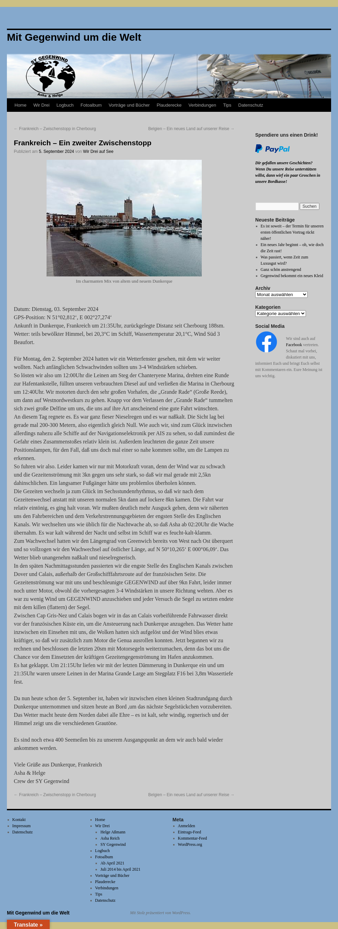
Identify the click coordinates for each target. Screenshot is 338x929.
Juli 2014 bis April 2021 (120, 869)
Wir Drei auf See (98, 151)
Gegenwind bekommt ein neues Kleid (292, 275)
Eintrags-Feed (189, 832)
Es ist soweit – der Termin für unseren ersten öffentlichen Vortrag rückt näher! (292, 232)
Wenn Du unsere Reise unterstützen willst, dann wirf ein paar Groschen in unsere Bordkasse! (287, 175)
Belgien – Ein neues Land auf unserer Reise (191, 128)
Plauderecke (169, 105)
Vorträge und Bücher (129, 105)
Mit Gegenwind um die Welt (38, 913)
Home (20, 105)
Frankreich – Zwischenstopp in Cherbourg (55, 128)
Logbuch (65, 105)
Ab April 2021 (112, 863)
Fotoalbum (91, 105)
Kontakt (19, 819)
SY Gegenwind (113, 844)
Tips (227, 105)
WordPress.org (190, 844)
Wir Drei (41, 105)
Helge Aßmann (112, 832)
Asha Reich (110, 838)
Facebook (294, 344)
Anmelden (186, 825)
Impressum (21, 825)
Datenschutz (250, 105)
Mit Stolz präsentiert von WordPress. (160, 912)
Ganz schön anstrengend (281, 269)
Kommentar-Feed (192, 838)
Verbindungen (202, 105)
